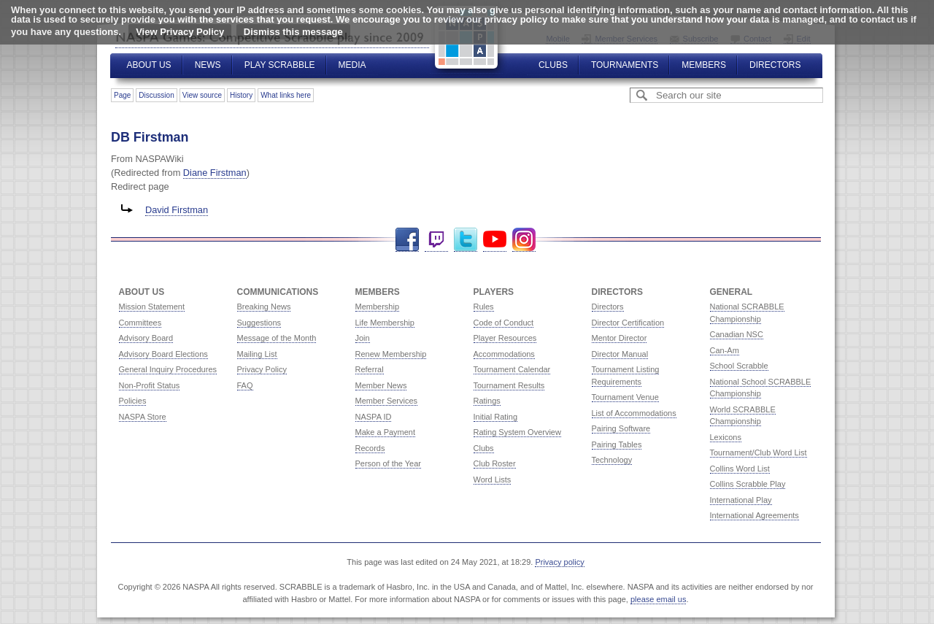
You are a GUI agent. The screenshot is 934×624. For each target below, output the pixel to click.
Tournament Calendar (512, 369)
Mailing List (257, 354)
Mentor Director (619, 338)
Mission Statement (152, 306)
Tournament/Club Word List (758, 452)
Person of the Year (388, 463)
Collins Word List (740, 468)
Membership (377, 306)
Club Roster (495, 463)
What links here (285, 95)
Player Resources (505, 338)
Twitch (436, 240)
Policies (133, 400)
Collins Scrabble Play (748, 483)
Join (362, 338)
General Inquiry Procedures (168, 369)
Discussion (156, 95)
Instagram (524, 240)
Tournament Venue (625, 397)
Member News (381, 385)
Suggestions (259, 322)
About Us (149, 65)
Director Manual (620, 354)
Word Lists (493, 479)
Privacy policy (559, 562)
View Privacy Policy (180, 31)
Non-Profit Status (149, 385)
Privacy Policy (262, 369)
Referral (369, 369)
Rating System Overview (517, 432)
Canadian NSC (736, 334)
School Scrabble (739, 365)
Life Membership (384, 322)
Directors (774, 65)
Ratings (487, 400)
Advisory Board (146, 338)
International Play (741, 500)
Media (352, 65)
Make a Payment (385, 432)
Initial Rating (496, 416)
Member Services (386, 400)
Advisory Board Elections (163, 354)
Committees (140, 322)
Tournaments (624, 65)
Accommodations (504, 354)
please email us (658, 599)
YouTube (494, 240)
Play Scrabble (279, 65)
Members (704, 65)
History (241, 95)
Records (370, 448)
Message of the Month (277, 338)
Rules (484, 306)
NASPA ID (373, 416)
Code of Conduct (504, 322)
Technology (612, 459)
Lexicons (725, 437)
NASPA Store (142, 416)
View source (202, 95)
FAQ (245, 385)
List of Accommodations (634, 413)
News (208, 65)
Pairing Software (621, 428)
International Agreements (754, 515)
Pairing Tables (617, 444)
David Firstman (176, 209)
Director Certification (628, 322)
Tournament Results (509, 385)
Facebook (407, 240)
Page (122, 95)
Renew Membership (391, 354)
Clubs (553, 65)
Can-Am (724, 350)
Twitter (465, 240)
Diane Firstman (215, 172)
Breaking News (264, 306)
